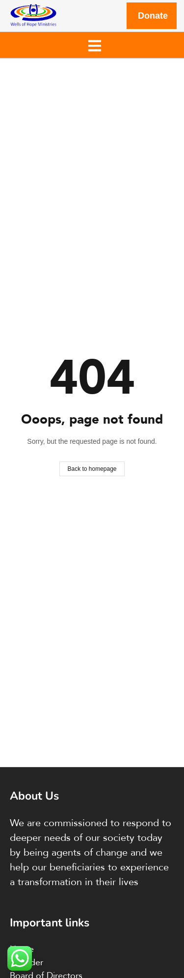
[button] (94, 45)
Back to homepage (91, 468)
